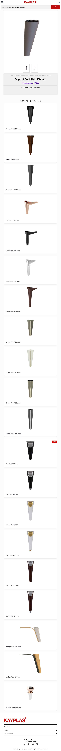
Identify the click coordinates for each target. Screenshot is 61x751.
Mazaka (45, 748)
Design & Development (39, 748)
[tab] (30, 727)
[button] (30, 727)
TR (59, 2)
